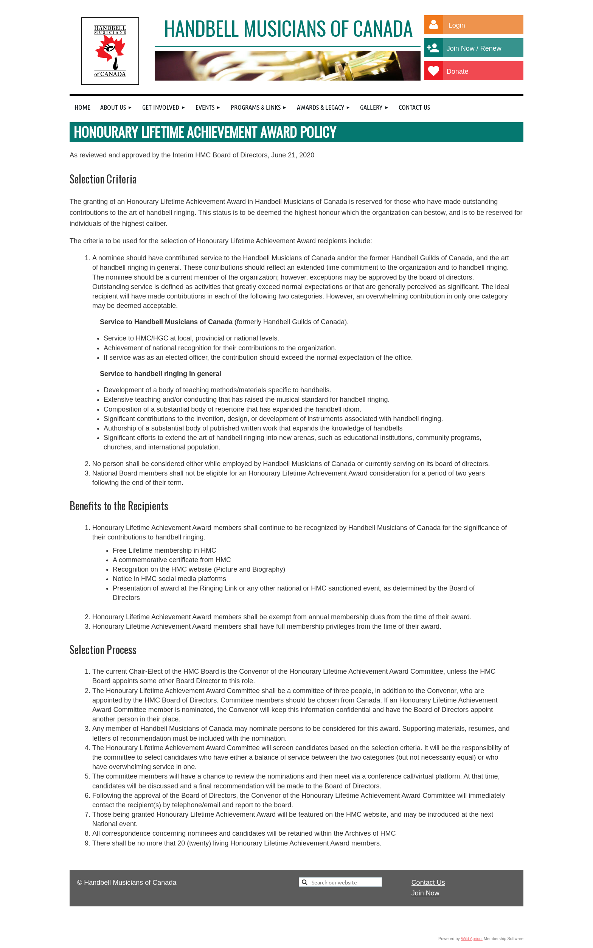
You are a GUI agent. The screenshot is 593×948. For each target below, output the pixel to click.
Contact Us (428, 882)
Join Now (425, 893)
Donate (465, 71)
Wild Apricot (472, 938)
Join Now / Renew (478, 48)
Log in (433, 24)
